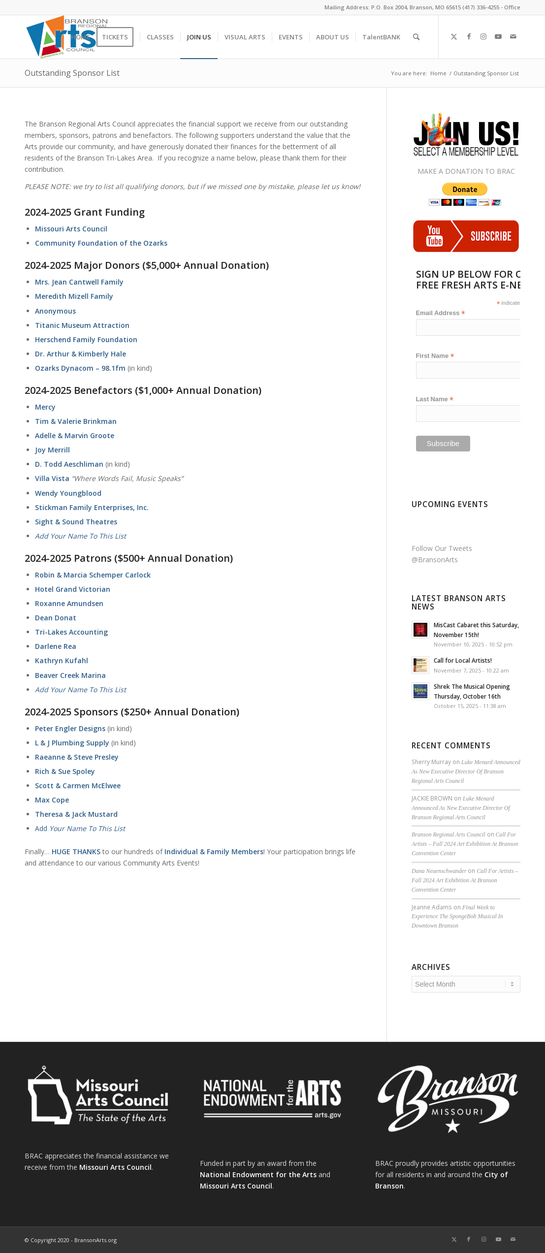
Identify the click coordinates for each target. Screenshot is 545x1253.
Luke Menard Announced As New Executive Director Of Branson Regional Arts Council (466, 771)
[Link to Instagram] (483, 36)
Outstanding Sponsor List (72, 72)
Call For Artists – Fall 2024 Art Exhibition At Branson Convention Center (465, 844)
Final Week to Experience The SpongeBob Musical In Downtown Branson (457, 917)
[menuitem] (80, 37)
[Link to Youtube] (498, 36)
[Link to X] (454, 36)
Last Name (434, 399)
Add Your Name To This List (80, 536)
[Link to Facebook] (468, 36)
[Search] (416, 37)
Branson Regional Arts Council (448, 834)
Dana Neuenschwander (439, 870)
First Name (435, 356)
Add (80, 828)
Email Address (440, 313)
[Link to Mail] (513, 36)
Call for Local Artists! (463, 660)
